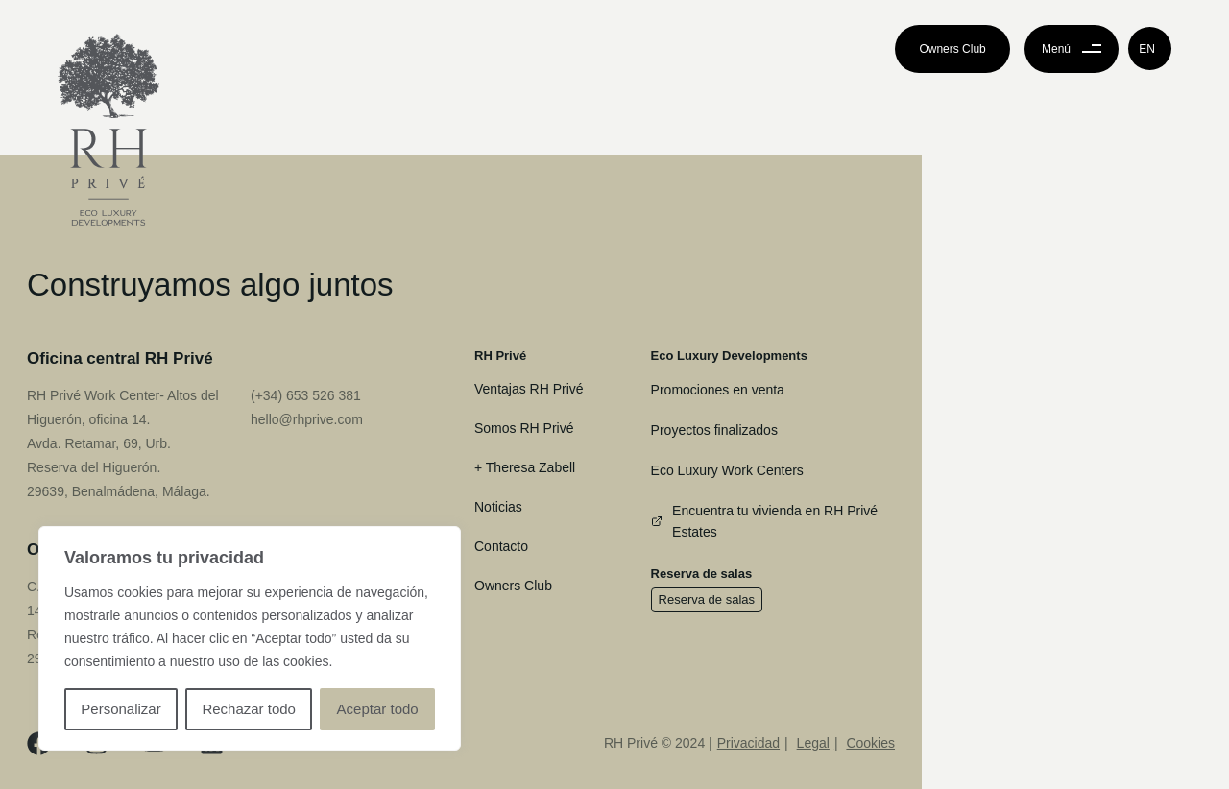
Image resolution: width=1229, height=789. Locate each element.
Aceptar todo (378, 709)
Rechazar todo (249, 709)
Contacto (501, 546)
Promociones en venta (717, 389)
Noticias (498, 506)
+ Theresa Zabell (524, 467)
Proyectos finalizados (714, 430)
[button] (1149, 48)
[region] (249, 638)
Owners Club (513, 585)
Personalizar (120, 709)
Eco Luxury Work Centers (727, 470)
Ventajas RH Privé (529, 388)
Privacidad (748, 743)
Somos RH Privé (523, 428)
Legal (813, 743)
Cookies (870, 743)
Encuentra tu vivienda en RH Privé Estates (765, 521)
